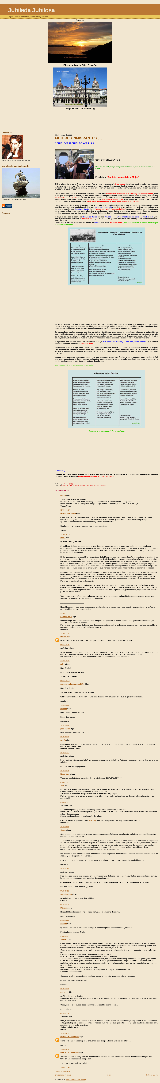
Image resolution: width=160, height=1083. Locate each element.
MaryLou (64, 992)
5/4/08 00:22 (64, 891)
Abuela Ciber (66, 894)
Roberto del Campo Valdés (72, 684)
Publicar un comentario (62, 1071)
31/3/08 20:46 (64, 661)
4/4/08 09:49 (64, 827)
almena (63, 924)
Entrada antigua (152, 1075)
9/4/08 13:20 (64, 1049)
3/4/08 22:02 (64, 782)
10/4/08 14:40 (64, 1067)
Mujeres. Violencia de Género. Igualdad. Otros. (75, 485)
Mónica (63, 709)
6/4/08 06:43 (64, 920)
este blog (92, 820)
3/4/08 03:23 (64, 771)
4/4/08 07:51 (64, 802)
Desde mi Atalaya (68, 513)
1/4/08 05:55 (64, 725)
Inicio (109, 1075)
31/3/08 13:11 (64, 613)
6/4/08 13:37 (64, 989)
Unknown (64, 637)
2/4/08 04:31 (64, 753)
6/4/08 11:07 (64, 936)
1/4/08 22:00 (64, 737)
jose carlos (65, 729)
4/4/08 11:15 (64, 869)
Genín (63, 495)
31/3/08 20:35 (64, 645)
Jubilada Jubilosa (31, 10)
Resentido (64, 774)
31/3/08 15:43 (64, 633)
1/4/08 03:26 (64, 705)
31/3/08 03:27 (64, 510)
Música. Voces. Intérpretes (98, 485)
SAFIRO (63, 939)
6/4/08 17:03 (64, 1013)
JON (62, 785)
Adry (62, 664)
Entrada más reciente (63, 1075)
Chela (62, 538)
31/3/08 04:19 (64, 534)
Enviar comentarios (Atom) (76, 1080)
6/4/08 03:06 (64, 904)
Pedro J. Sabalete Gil (69, 1037)
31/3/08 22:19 (64, 681)
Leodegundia (66, 617)
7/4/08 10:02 (64, 1033)
